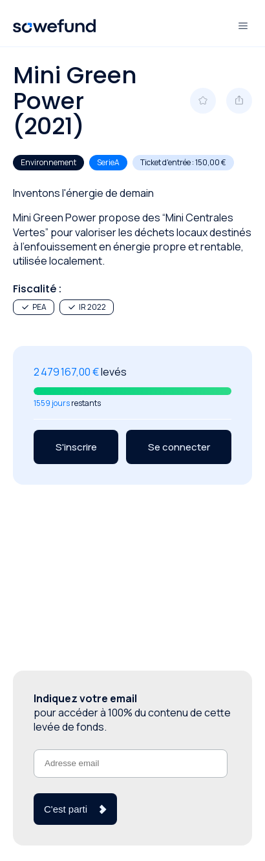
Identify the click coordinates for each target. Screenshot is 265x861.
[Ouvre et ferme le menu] (243, 26)
